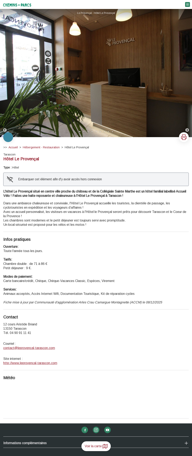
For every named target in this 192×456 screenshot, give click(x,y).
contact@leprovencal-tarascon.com (29, 348)
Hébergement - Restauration (41, 147)
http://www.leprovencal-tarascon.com (30, 363)
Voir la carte (96, 446)
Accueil (13, 147)
